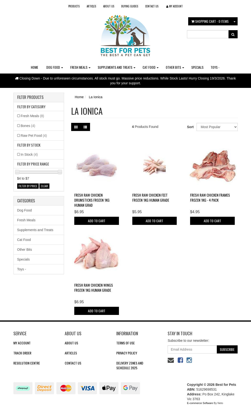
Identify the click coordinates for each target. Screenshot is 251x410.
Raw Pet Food (34, 135)
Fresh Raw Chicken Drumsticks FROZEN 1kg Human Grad (92, 200)
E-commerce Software (200, 403)
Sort (190, 127)
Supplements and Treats (116, 67)
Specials (197, 67)
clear (44, 186)
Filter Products (30, 97)
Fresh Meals (80, 67)
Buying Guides (129, 6)
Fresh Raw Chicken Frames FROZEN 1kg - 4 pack (210, 197)
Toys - (215, 67)
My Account (22, 342)
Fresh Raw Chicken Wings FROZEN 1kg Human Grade (93, 287)
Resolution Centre (26, 362)
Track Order (22, 352)
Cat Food (151, 67)
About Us (108, 6)
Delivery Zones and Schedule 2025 (129, 365)
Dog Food (54, 67)
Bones (28, 126)
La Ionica (95, 97)
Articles (91, 6)
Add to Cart (96, 220)
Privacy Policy (126, 352)
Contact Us (151, 6)
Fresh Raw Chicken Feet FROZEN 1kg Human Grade (150, 197)
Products (74, 6)
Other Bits (175, 67)
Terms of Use (125, 342)
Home (34, 67)
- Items (210, 21)
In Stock (29, 154)
